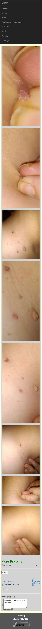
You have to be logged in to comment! (15, 603)
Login (5, 36)
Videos (4, 13)
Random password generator (12, 22)
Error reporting (27, 621)
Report (4, 572)
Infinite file (5, 26)
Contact (12, 621)
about (4, 31)
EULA (19, 621)
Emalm (5, 3)
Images (4, 18)
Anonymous (8, 581)
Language (5, 41)
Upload (5, 9)
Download (36, 580)
